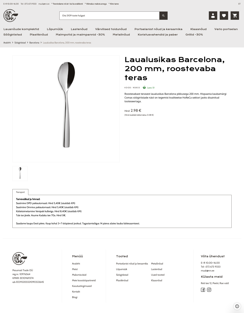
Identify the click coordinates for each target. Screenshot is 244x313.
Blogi (74, 297)
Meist (75, 269)
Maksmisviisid (79, 274)
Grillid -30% (194, 34)
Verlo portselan (226, 29)
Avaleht (7, 42)
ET (239, 3)
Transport (20, 193)
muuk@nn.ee (43, 3)
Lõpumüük (55, 29)
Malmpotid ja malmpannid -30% (80, 34)
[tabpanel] (66, 108)
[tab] (19, 173)
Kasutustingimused (82, 286)
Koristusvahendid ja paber (158, 34)
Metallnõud (121, 34)
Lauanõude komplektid (21, 29)
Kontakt (76, 291)
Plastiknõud (39, 34)
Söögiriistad (12, 34)
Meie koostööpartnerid (84, 280)
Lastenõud (79, 29)
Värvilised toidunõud (111, 29)
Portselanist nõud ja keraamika (158, 29)
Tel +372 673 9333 (28, 3)
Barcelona (34, 42)
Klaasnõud (198, 29)
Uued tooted (157, 274)
